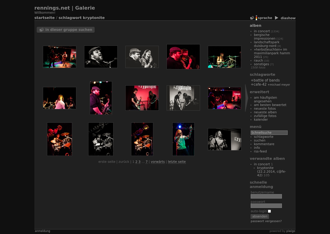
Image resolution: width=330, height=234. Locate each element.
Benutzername (262, 192)
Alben (255, 25)
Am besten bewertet (270, 105)
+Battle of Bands (265, 80)
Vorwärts (158, 161)
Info (257, 148)
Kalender (261, 119)
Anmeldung (42, 231)
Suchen (259, 140)
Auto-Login (261, 211)
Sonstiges (261, 64)
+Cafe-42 (259, 84)
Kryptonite (94, 18)
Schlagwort (70, 18)
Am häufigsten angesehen (265, 99)
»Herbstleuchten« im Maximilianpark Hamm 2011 (272, 53)
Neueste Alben (265, 112)
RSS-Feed (260, 151)
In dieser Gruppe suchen (68, 30)
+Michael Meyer (278, 84)
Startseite (44, 18)
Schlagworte (263, 137)
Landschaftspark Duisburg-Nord (266, 44)
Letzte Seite (177, 161)
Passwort (258, 202)
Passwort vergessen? (266, 221)
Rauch (258, 60)
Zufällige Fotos (265, 116)
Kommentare (264, 144)
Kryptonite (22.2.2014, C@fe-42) (271, 171)
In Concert (262, 31)
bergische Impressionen (264, 36)
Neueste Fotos (265, 108)
